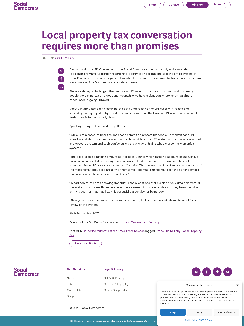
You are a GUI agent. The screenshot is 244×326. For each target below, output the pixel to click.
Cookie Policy (190, 320)
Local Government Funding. (141, 222)
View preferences (226, 312)
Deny (199, 312)
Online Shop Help (115, 290)
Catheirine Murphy (168, 231)
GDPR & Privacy (206, 320)
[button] (237, 285)
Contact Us (74, 290)
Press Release (135, 231)
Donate (173, 4)
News (70, 278)
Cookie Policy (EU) (116, 284)
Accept (172, 312)
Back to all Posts (85, 243)
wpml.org (100, 321)
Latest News (116, 231)
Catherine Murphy (95, 231)
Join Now (197, 4)
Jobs (70, 284)
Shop (152, 4)
